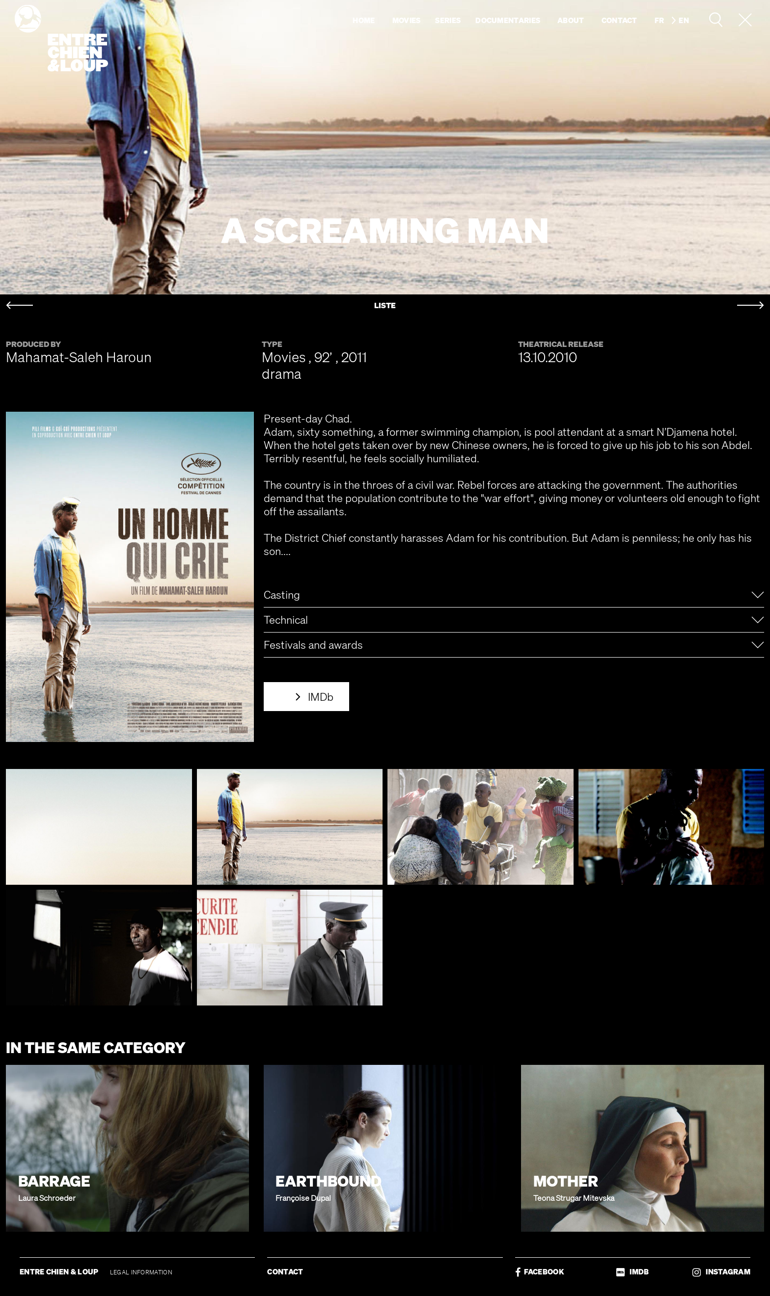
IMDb (320, 696)
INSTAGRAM (721, 1272)
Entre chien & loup (61, 38)
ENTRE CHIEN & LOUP (60, 1271)
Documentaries (507, 20)
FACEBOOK (539, 1272)
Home (364, 20)
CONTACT (285, 1271)
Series (448, 20)
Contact (619, 20)
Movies (406, 20)
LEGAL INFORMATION (141, 1272)
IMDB (632, 1272)
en (684, 20)
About (570, 20)
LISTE (385, 305)
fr (659, 20)
